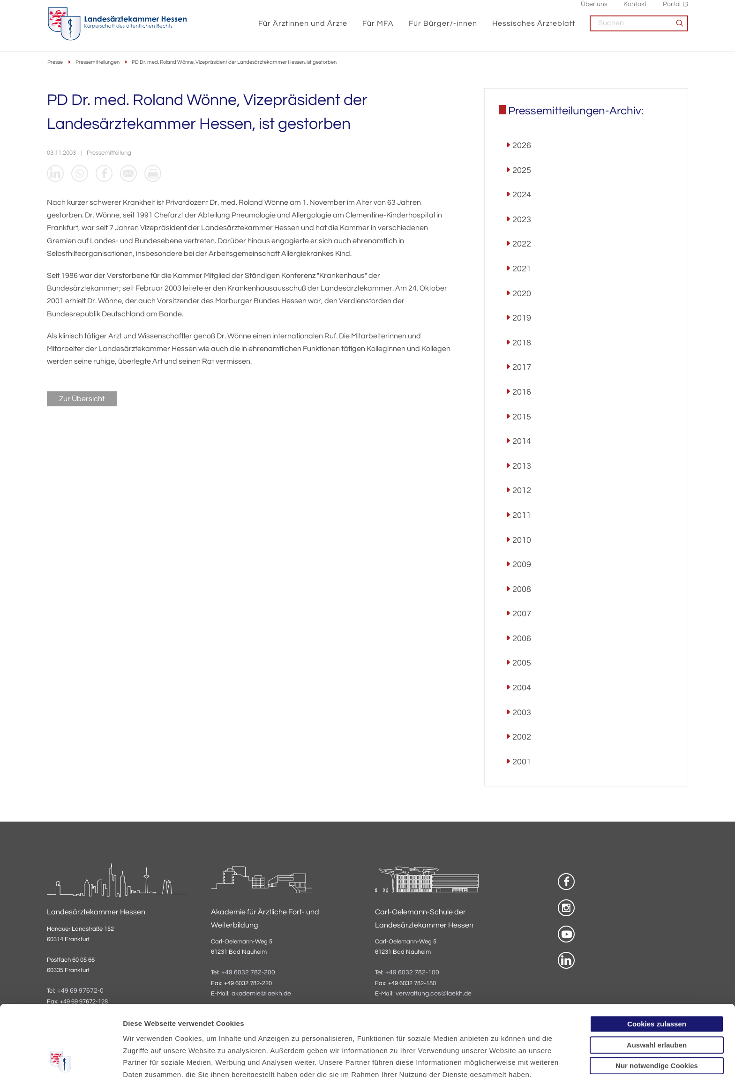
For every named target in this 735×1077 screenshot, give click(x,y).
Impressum (195, 1028)
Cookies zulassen (656, 953)
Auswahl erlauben (657, 975)
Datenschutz (145, 1028)
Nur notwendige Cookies (656, 995)
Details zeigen (499, 1058)
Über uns (594, 9)
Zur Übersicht (82, 399)
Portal (672, 9)
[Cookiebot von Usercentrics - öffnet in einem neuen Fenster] (61, 1059)
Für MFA (378, 29)
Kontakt (635, 9)
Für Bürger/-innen (443, 29)
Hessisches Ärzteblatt (533, 29)
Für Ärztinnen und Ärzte (302, 29)
